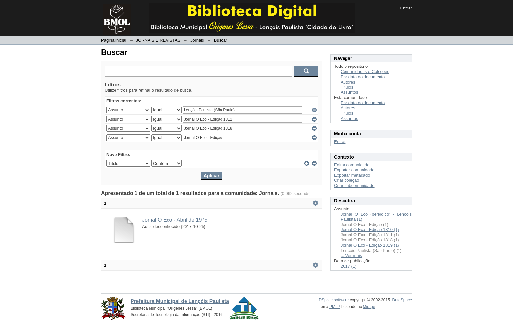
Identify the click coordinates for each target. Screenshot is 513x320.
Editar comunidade (351, 164)
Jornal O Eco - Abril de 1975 (174, 220)
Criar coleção (346, 180)
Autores (348, 82)
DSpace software (334, 300)
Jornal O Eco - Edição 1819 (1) (370, 245)
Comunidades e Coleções (365, 71)
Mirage (369, 306)
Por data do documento (363, 76)
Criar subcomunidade (354, 185)
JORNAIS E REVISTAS (158, 40)
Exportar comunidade (354, 169)
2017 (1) (348, 266)
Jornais (197, 40)
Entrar (406, 8)
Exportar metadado (352, 175)
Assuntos (349, 92)
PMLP (334, 306)
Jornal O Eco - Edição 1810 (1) (370, 229)
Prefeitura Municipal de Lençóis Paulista (180, 301)
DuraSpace (402, 300)
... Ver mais (351, 255)
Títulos (347, 87)
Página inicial (113, 40)
